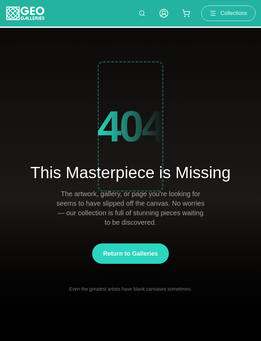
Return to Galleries (130, 253)
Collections (228, 13)
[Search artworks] (142, 13)
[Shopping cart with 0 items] (186, 13)
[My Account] (163, 13)
